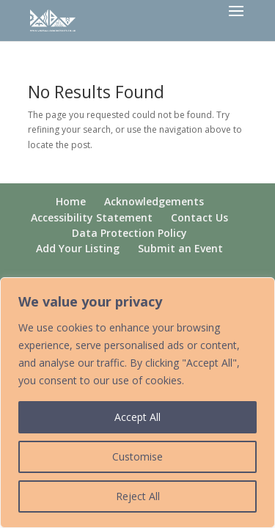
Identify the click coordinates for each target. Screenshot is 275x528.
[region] (137, 402)
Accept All (137, 417)
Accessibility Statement (92, 217)
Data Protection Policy (129, 233)
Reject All (138, 496)
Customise (137, 456)
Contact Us (199, 217)
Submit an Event (180, 248)
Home (71, 201)
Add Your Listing (78, 248)
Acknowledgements (154, 201)
